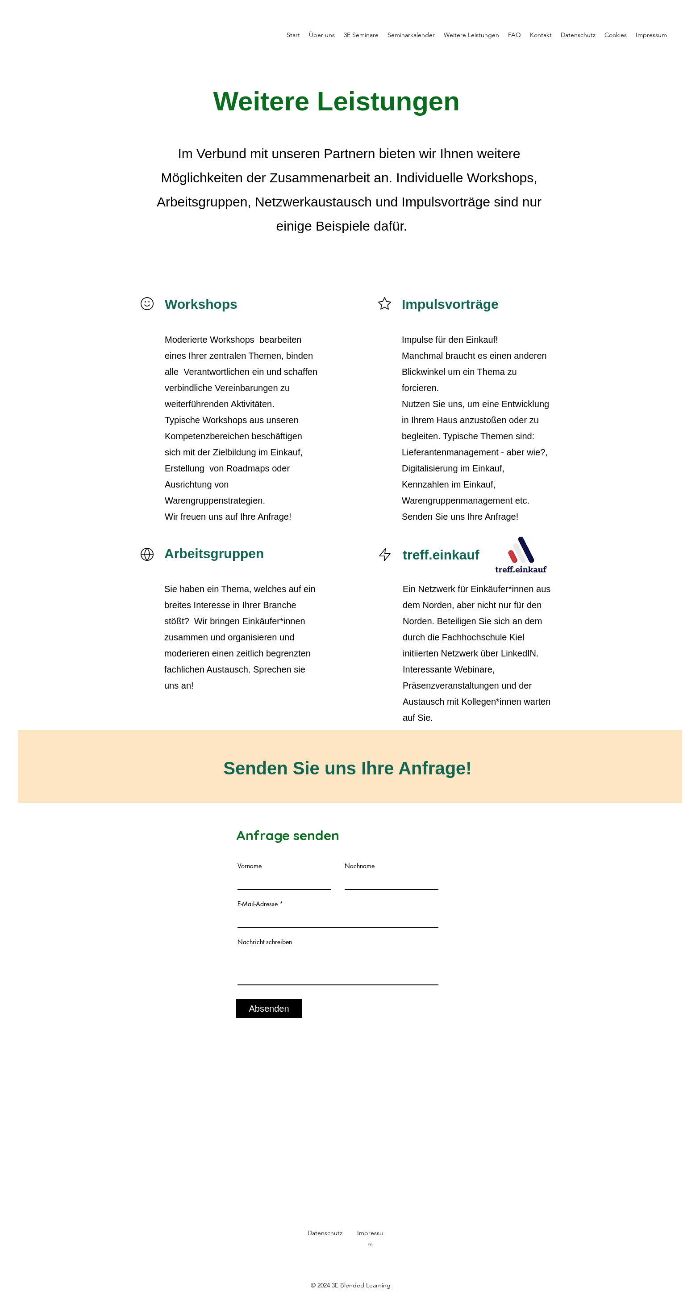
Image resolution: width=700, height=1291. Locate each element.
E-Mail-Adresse (258, 904)
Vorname (250, 866)
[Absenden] (269, 1008)
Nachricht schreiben (265, 942)
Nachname (360, 866)
